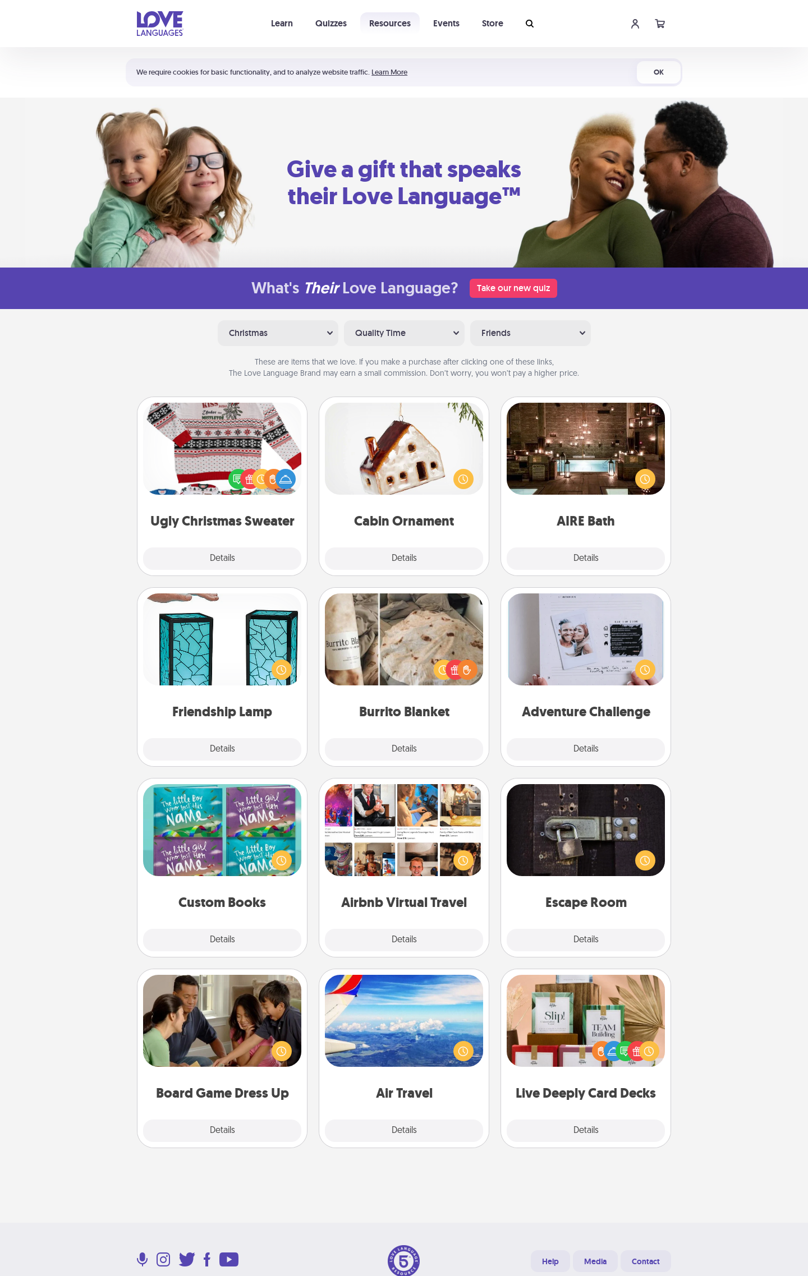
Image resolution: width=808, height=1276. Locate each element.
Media (595, 1261)
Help (550, 1261)
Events (446, 23)
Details (222, 558)
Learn (282, 23)
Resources (390, 23)
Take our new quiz (513, 288)
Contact (646, 1261)
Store (492, 23)
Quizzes (331, 23)
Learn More (389, 72)
